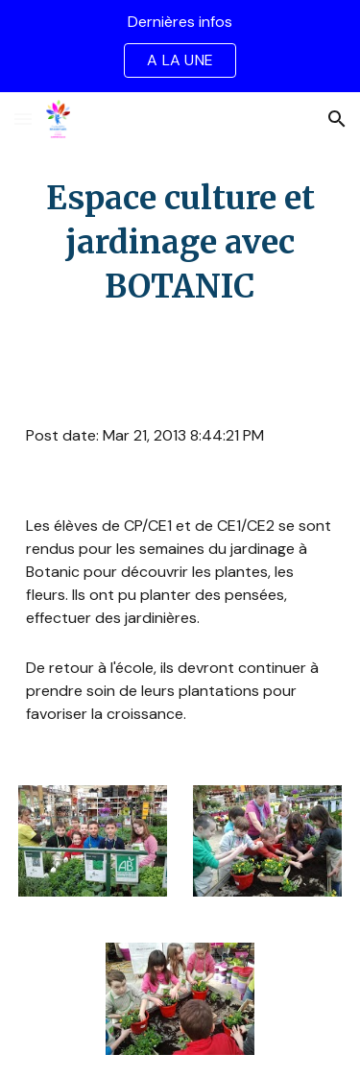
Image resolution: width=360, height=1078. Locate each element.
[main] (180, 243)
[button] (23, 118)
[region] (180, 46)
